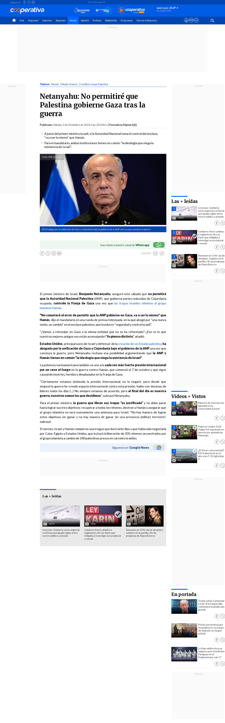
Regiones (61, 20)
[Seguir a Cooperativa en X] (29, 2)
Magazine (33, 20)
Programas (127, 20)
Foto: (45, 157)
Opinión (85, 20)
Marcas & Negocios (147, 20)
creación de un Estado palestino (139, 344)
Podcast (97, 20)
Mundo (73, 20)
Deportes (47, 20)
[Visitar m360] (191, 23)
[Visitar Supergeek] (196, 23)
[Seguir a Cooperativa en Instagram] (33, 2)
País (22, 20)
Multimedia (111, 20)
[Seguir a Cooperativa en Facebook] (24, 2)
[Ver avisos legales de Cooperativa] (186, 23)
